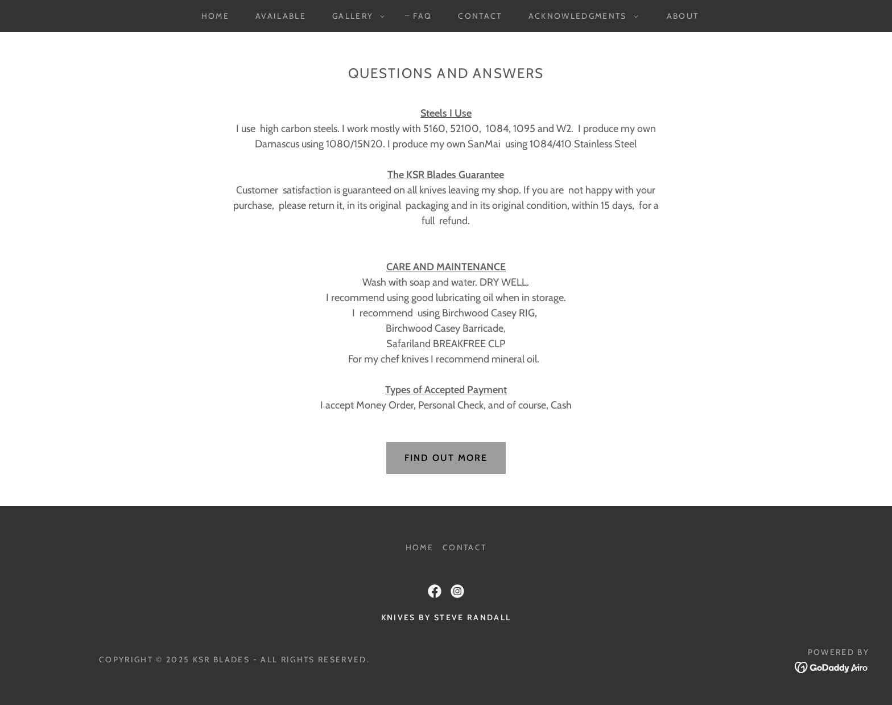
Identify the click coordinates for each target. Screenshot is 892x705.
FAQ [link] (422, 16)
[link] (434, 591)
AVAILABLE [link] (280, 16)
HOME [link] (215, 16)
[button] (355, 16)
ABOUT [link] (683, 16)
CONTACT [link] (480, 16)
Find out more (446, 457)
